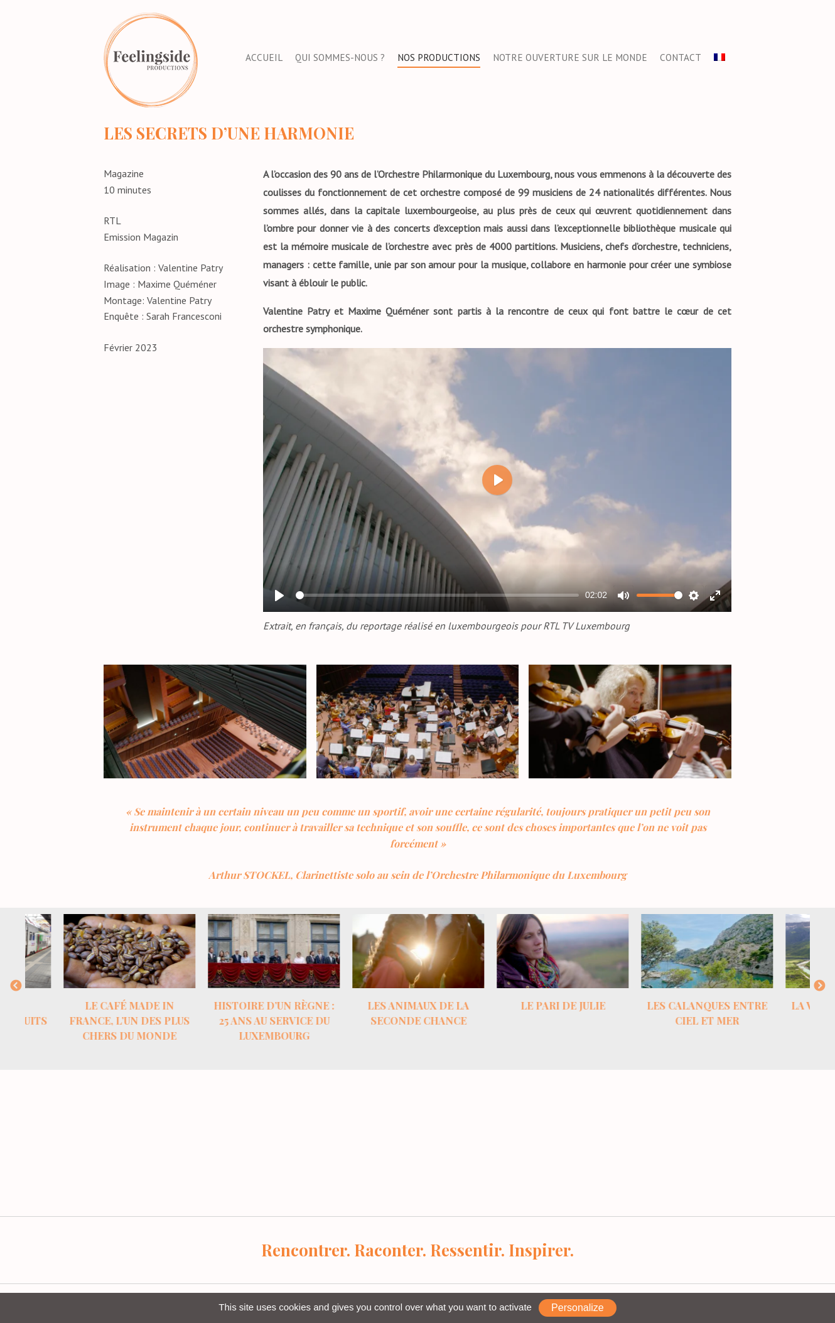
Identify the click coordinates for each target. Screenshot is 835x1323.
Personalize (577, 1307)
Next (819, 986)
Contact (680, 57)
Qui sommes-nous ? (340, 57)
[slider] (437, 595)
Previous (15, 986)
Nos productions (438, 57)
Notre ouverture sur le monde (570, 57)
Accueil (264, 57)
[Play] (279, 595)
